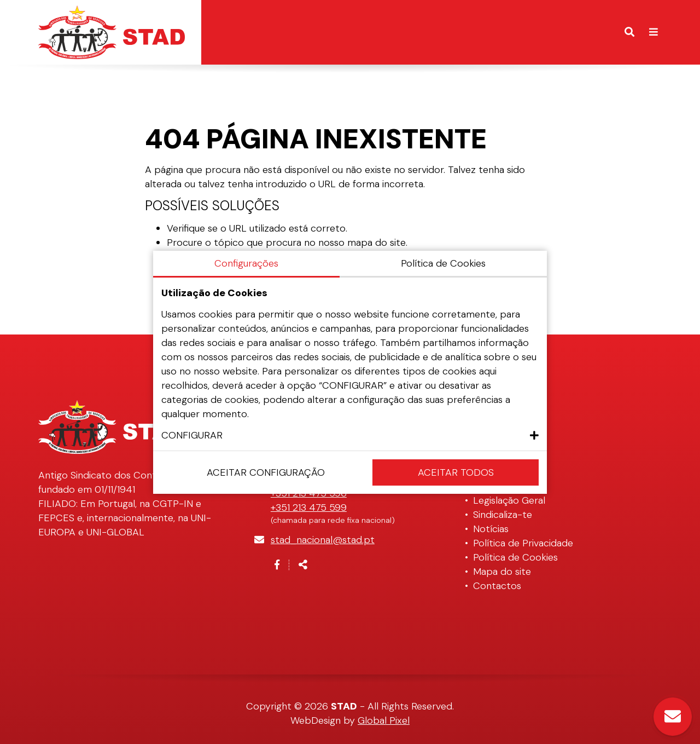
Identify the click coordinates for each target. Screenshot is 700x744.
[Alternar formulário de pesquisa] (629, 32)
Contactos (497, 585)
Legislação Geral (509, 500)
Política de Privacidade (523, 543)
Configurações (246, 263)
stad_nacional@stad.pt (323, 539)
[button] (350, 435)
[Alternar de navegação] (653, 32)
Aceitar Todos (456, 472)
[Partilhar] (303, 565)
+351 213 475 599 (309, 507)
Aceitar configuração (266, 472)
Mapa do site (502, 571)
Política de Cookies (515, 557)
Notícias (491, 528)
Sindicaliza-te (502, 514)
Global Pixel (384, 720)
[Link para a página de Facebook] (277, 565)
